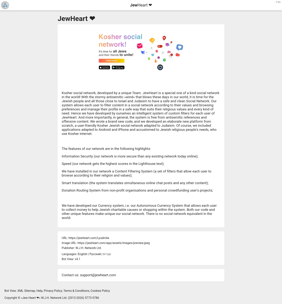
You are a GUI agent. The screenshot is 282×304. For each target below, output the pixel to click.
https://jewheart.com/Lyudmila (89, 238)
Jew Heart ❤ (30, 298)
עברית (107, 254)
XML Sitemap (26, 291)
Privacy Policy (53, 291)
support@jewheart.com (98, 275)
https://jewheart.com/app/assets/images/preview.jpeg (113, 243)
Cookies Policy (100, 291)
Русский (95, 254)
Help (40, 291)
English (82, 254)
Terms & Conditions (76, 291)
